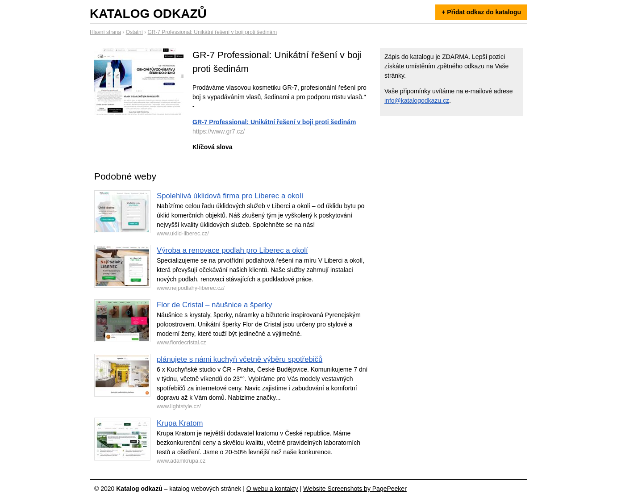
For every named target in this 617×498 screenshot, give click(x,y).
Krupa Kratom (180, 423)
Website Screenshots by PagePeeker (355, 488)
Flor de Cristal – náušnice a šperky (214, 305)
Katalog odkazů (148, 14)
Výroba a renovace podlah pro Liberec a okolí (232, 250)
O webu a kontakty (272, 488)
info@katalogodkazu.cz (416, 100)
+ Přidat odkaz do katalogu (481, 12)
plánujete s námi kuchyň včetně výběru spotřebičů (239, 359)
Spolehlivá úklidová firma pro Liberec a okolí (230, 196)
